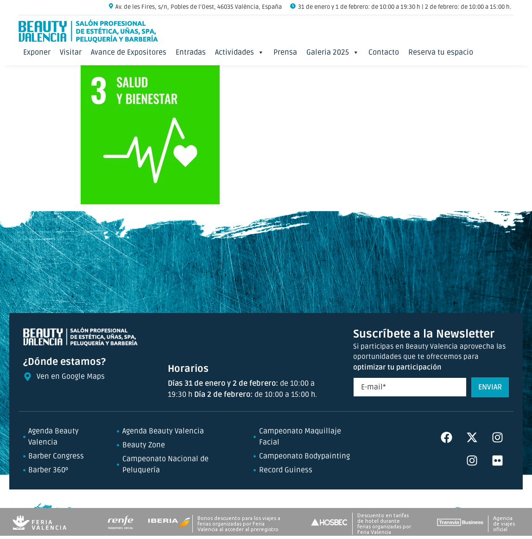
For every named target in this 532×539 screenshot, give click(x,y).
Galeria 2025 (332, 52)
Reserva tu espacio (440, 52)
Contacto (383, 52)
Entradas (191, 52)
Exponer (37, 52)
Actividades (239, 52)
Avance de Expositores (128, 52)
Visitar (71, 52)
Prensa (285, 52)
